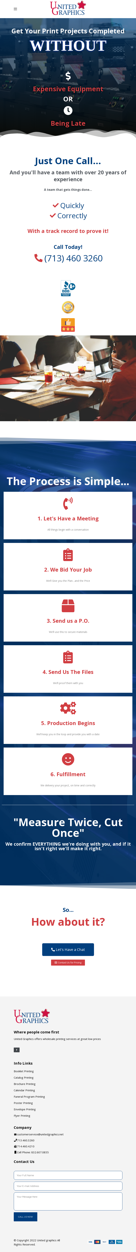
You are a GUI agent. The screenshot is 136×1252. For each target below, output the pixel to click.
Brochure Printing (24, 1084)
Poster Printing (23, 1103)
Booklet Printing (24, 1071)
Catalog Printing (24, 1077)
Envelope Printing (25, 1109)
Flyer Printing (22, 1115)
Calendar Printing (24, 1090)
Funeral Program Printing (29, 1096)
